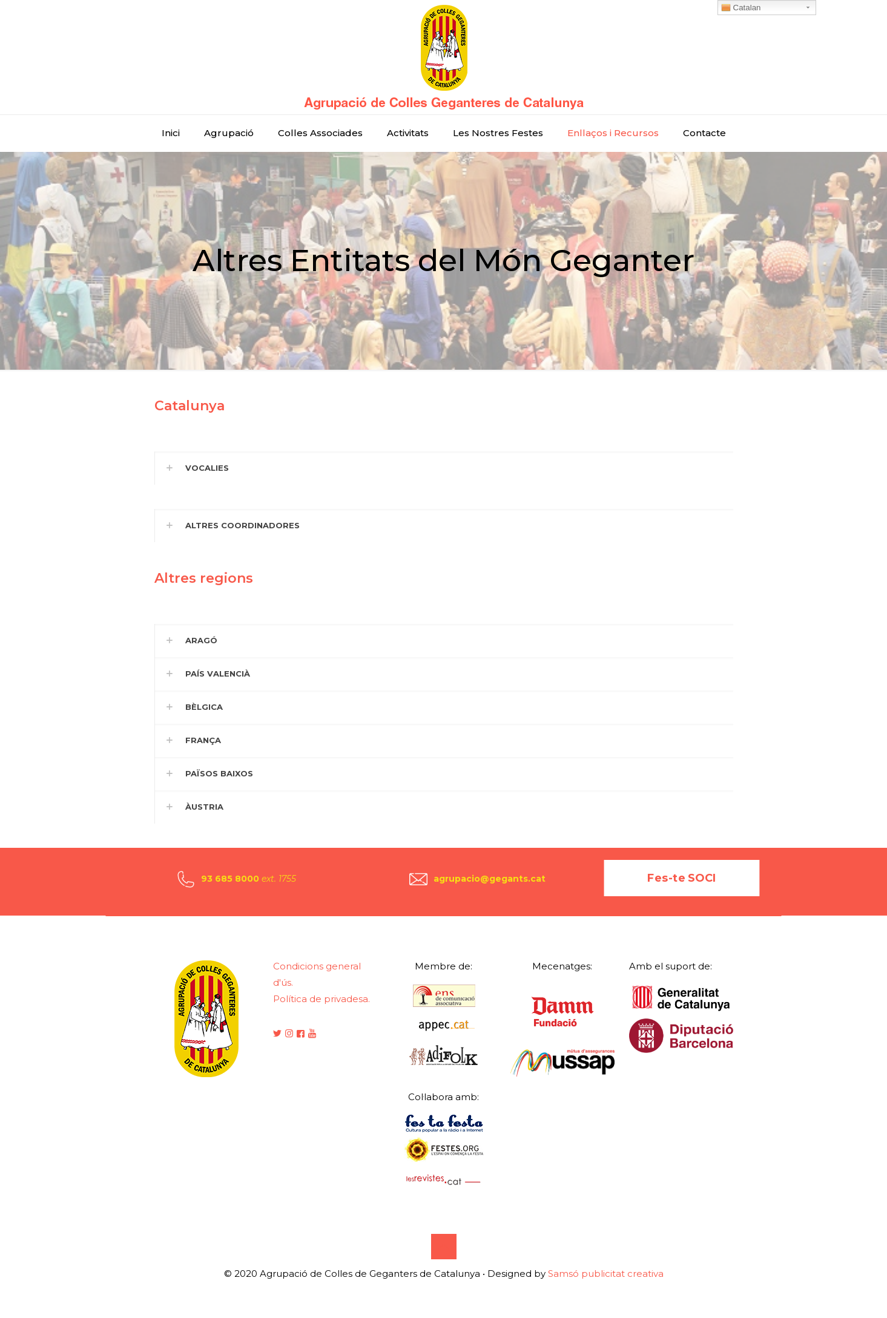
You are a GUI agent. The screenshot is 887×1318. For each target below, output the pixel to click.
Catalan (741, 8)
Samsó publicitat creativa (606, 1273)
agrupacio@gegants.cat (490, 878)
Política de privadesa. (321, 999)
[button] (443, 468)
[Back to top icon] (444, 1246)
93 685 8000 (230, 878)
